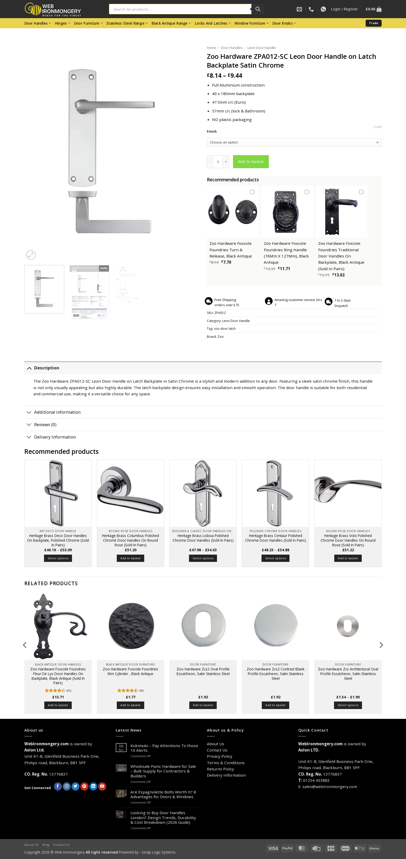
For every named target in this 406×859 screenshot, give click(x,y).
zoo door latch (225, 328)
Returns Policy (220, 768)
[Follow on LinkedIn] (93, 786)
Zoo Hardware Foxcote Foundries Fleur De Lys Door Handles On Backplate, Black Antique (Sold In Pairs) (58, 676)
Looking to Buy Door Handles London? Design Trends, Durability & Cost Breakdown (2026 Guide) (163, 817)
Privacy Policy (219, 756)
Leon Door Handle (262, 47)
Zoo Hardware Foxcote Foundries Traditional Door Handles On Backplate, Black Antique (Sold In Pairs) (341, 256)
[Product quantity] (218, 161)
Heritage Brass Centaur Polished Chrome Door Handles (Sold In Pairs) (275, 538)
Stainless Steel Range (127, 23)
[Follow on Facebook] (58, 786)
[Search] (257, 9)
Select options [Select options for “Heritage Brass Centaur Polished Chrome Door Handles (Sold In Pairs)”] (275, 558)
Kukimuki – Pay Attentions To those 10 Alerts (164, 748)
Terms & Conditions (226, 762)
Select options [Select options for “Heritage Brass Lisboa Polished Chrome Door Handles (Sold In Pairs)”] (203, 558)
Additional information (52, 412)
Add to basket (251, 161)
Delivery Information (50, 437)
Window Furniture (252, 23)
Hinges (62, 23)
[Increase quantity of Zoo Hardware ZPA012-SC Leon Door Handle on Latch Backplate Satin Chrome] (226, 161)
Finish (212, 131)
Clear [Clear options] (377, 127)
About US (31, 845)
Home (211, 47)
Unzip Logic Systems (159, 852)
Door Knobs (284, 23)
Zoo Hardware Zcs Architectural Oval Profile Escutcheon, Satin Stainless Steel (348, 674)
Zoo (221, 336)
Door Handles (37, 23)
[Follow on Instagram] (67, 786)
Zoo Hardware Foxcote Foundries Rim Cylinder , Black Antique (130, 671)
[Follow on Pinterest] (84, 786)
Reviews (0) (40, 425)
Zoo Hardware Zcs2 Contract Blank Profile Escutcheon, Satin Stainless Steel (275, 674)
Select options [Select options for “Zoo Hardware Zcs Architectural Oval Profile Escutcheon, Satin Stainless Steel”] (348, 705)
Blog (45, 845)
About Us (215, 743)
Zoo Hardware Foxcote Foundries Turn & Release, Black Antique (230, 250)
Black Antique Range (171, 23)
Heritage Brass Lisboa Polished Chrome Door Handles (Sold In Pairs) (203, 538)
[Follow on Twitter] (75, 786)
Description (41, 368)
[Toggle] (29, 368)
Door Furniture (88, 23)
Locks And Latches (213, 23)
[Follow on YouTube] (102, 786)
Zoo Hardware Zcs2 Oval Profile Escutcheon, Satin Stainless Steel (203, 671)
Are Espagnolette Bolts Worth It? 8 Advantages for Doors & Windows (163, 794)
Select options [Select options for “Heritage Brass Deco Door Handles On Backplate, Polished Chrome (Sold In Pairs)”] (58, 558)
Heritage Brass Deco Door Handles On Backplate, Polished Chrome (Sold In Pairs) (58, 540)
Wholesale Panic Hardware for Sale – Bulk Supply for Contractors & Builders (163, 771)
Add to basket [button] (130, 558)
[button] (344, 9)
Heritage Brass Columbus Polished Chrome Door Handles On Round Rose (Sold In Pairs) (130, 540)
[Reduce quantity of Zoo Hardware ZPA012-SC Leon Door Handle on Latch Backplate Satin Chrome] (210, 161)
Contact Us (217, 750)
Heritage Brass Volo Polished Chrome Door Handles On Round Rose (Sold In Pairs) (348, 540)
